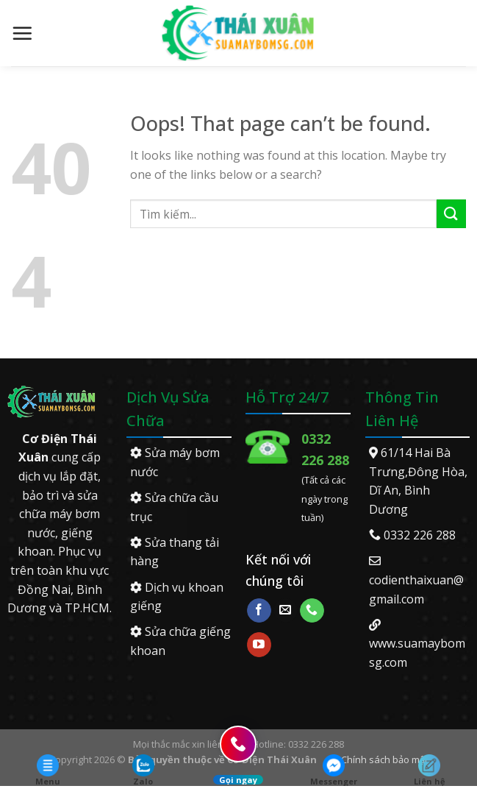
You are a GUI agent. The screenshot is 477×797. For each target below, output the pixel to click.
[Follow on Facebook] (259, 610)
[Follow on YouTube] (259, 644)
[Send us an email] (285, 610)
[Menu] (22, 33)
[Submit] (451, 213)
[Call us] (312, 610)
